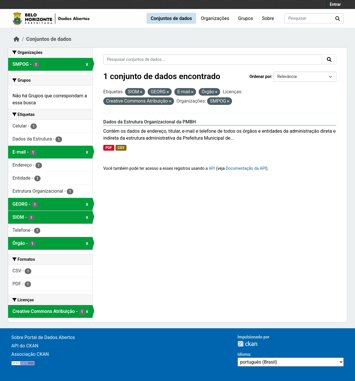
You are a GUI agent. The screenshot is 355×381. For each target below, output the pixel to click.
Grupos (245, 18)
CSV (120, 148)
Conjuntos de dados (171, 18)
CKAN (247, 344)
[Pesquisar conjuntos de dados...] (314, 18)
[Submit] (338, 18)
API (212, 168)
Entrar (335, 4)
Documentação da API (246, 168)
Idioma (244, 354)
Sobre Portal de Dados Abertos (43, 337)
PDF (109, 148)
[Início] (16, 39)
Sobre (268, 18)
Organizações (215, 18)
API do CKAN (24, 346)
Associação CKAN (30, 354)
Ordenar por (260, 76)
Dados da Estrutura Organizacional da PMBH (149, 122)
